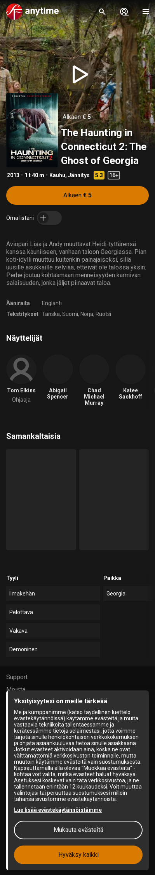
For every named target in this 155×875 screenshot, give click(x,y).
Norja (86, 314)
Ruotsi (103, 314)
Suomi (70, 314)
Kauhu (57, 175)
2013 (13, 175)
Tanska (51, 314)
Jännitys (79, 175)
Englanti (52, 303)
